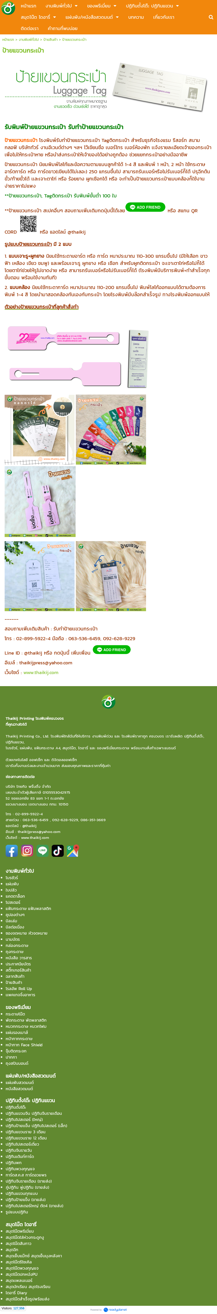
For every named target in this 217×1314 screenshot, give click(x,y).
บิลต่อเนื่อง (15, 927)
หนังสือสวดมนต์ (19, 1089)
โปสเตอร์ (13, 902)
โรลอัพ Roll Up (19, 988)
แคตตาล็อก (15, 896)
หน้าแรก (8, 39)
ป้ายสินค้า (50, 39)
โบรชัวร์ (12, 878)
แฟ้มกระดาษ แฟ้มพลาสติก (28, 908)
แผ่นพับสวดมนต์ (20, 1082)
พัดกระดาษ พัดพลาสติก (26, 1020)
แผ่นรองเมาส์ (17, 1032)
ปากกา (11, 1057)
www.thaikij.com (40, 672)
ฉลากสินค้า (15, 976)
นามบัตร (13, 939)
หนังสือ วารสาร (19, 958)
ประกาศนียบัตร (18, 964)
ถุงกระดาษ (14, 951)
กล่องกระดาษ (17, 945)
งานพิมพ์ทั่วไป (29, 39)
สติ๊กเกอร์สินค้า (18, 970)
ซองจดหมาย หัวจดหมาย (27, 933)
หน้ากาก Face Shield (24, 1045)
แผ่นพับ (12, 884)
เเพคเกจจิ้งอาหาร (20, 995)
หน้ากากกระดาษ (19, 1038)
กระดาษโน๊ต (15, 1014)
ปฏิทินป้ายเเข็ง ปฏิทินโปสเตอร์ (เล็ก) (36, 1126)
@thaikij (29, 826)
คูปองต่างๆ (15, 915)
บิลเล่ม (11, 921)
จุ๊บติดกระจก (16, 1051)
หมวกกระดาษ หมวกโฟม (26, 1026)
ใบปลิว (11, 890)
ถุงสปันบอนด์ (17, 1063)
